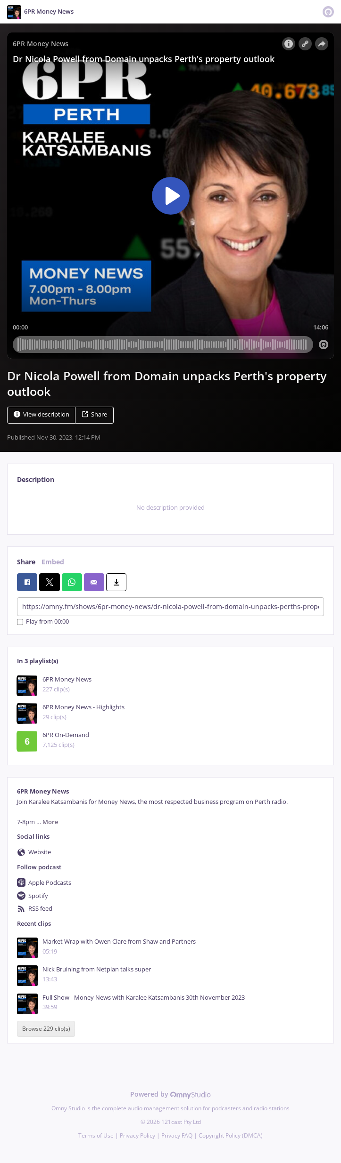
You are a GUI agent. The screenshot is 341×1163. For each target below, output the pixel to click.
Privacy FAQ (176, 1135)
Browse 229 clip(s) (46, 1029)
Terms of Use (96, 1135)
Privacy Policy (137, 1135)
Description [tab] (35, 479)
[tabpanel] (170, 508)
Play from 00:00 (43, 622)
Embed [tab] (53, 561)
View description (41, 414)
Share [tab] (26, 561)
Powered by (170, 1094)
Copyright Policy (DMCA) (231, 1135)
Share (94, 414)
